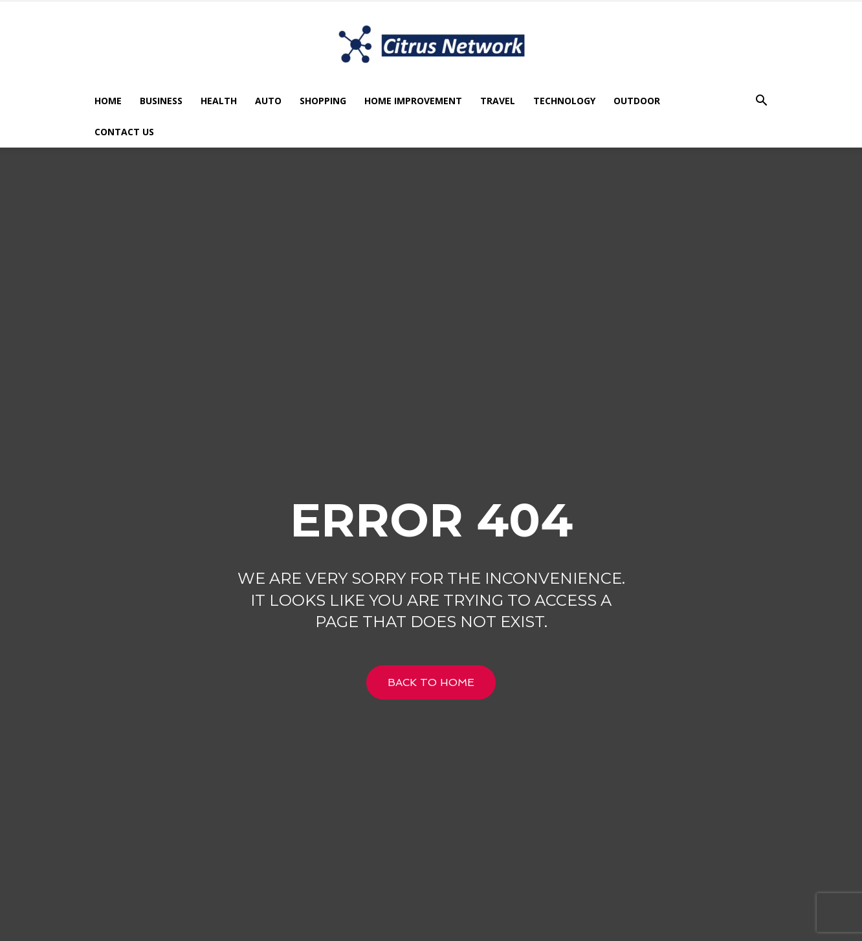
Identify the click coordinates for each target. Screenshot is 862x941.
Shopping (323, 100)
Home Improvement (413, 100)
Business (161, 100)
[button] (761, 102)
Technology (564, 100)
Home (108, 100)
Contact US (124, 132)
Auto (268, 100)
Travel (497, 100)
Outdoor (636, 100)
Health (219, 100)
